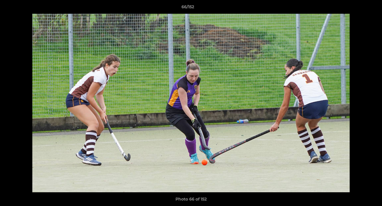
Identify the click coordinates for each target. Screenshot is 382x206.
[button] (358, 8)
